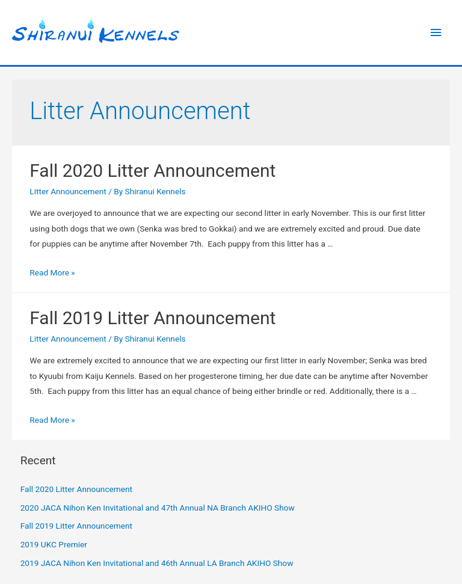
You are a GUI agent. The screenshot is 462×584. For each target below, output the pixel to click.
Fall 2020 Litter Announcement (152, 170)
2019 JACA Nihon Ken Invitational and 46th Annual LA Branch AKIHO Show (157, 563)
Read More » (52, 272)
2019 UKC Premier (53, 544)
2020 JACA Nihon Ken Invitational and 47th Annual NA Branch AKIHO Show (157, 507)
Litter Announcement (67, 191)
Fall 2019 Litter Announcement (152, 317)
